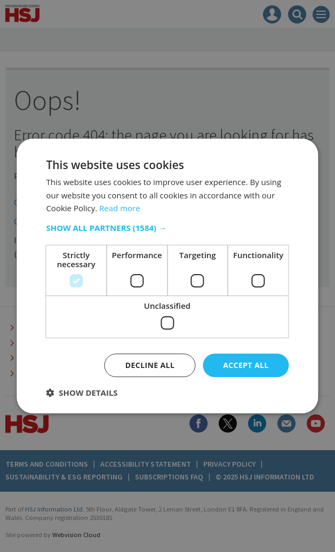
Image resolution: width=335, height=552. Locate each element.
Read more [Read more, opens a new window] (119, 208)
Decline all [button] (149, 365)
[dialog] (167, 276)
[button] (167, 228)
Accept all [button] (245, 365)
